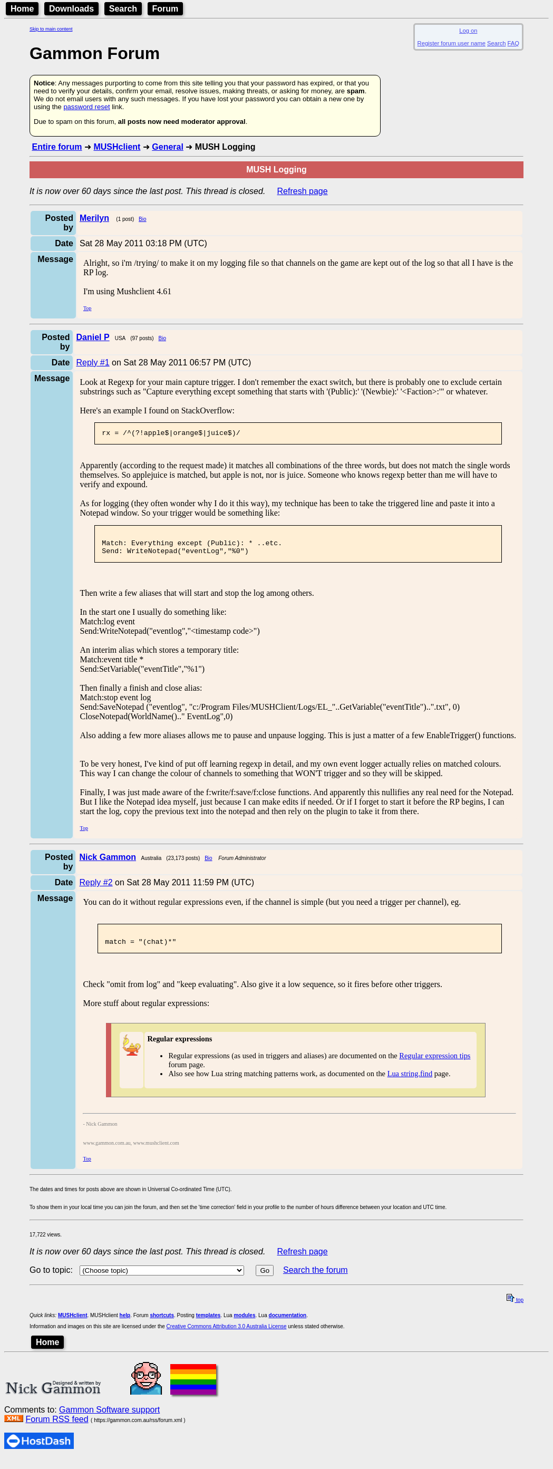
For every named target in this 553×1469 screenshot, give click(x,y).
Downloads (71, 8)
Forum (165, 8)
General (167, 146)
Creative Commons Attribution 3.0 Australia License (227, 1336)
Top (87, 308)
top (515, 1309)
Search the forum (315, 1279)
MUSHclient (116, 146)
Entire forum (57, 146)
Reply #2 (95, 888)
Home (22, 8)
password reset (86, 107)
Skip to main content (51, 29)
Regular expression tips (434, 1065)
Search (123, 8)
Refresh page (302, 191)
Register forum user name (452, 43)
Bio (142, 219)
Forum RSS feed (56, 1428)
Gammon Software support (109, 1419)
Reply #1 (93, 362)
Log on (468, 30)
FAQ (513, 43)
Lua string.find (410, 1083)
